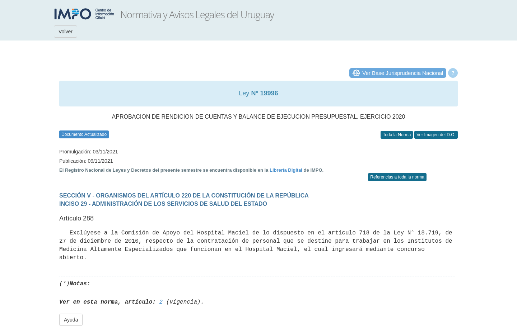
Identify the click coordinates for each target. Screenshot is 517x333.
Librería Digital (286, 170)
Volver (66, 31)
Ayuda (71, 320)
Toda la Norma (397, 134)
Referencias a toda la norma (397, 177)
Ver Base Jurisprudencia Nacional (402, 73)
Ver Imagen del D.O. (436, 134)
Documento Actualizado (84, 134)
